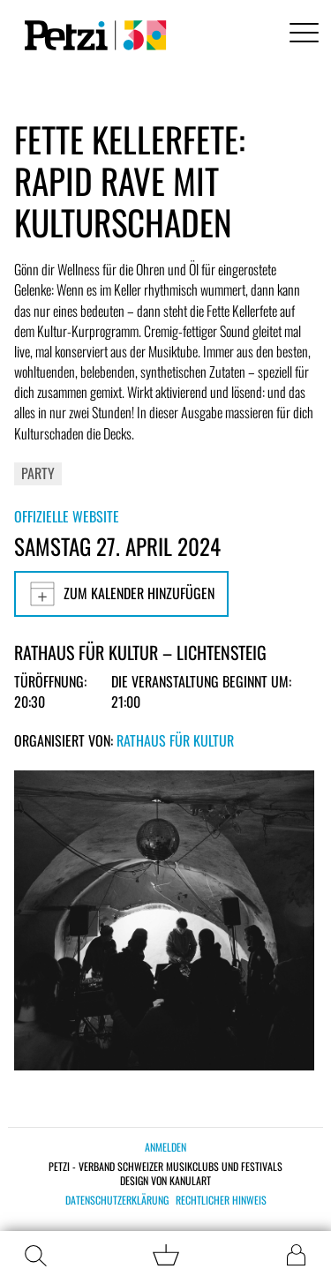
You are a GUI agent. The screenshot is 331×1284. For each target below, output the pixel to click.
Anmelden (165, 1146)
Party (38, 473)
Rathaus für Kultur (175, 740)
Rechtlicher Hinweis (221, 1200)
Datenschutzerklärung (117, 1200)
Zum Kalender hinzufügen (121, 594)
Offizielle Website (66, 516)
